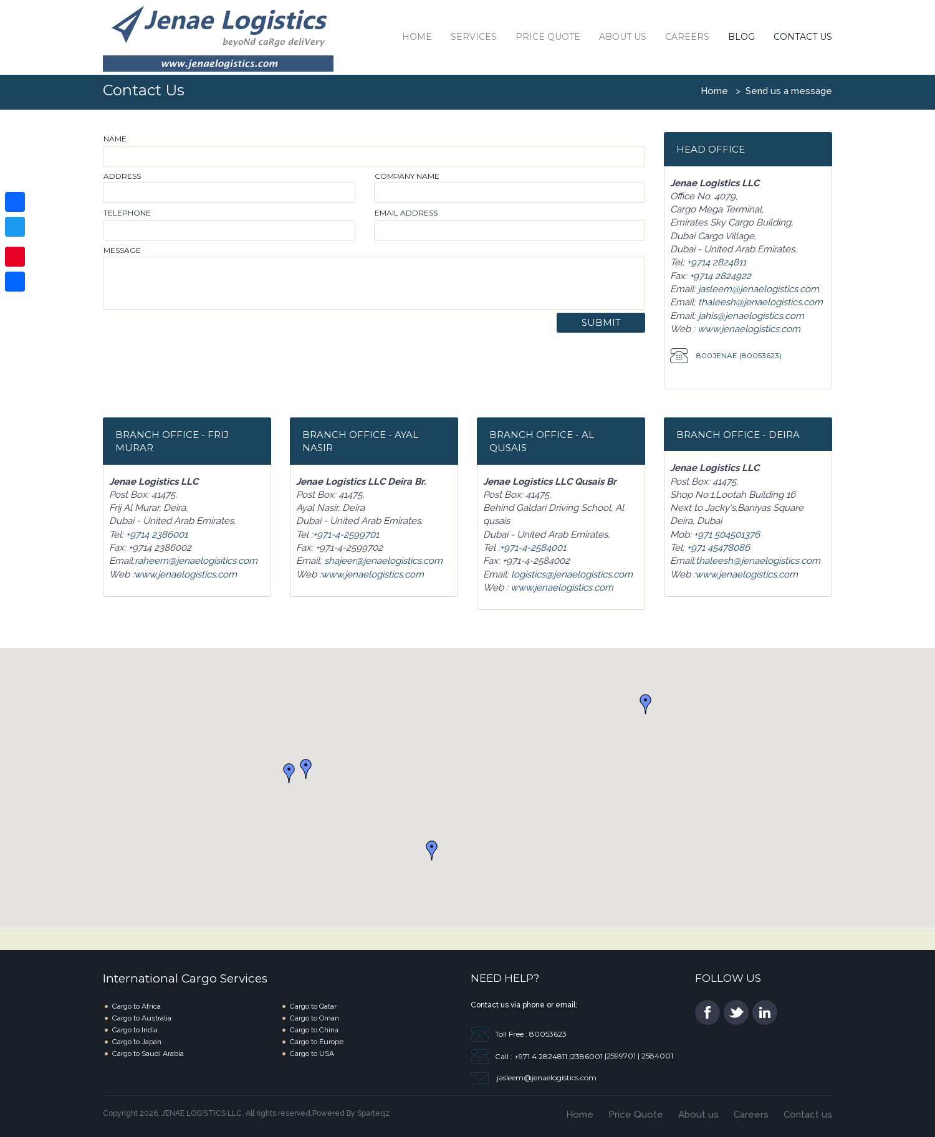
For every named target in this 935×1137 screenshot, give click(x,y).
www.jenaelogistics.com (747, 329)
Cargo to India (135, 1029)
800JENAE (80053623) (738, 355)
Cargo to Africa (136, 1006)
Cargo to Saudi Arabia (148, 1053)
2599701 (622, 1055)
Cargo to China (314, 1029)
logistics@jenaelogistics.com (571, 574)
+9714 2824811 (716, 262)
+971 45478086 (718, 547)
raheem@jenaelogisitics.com (196, 560)
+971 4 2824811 (541, 1055)
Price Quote (547, 36)
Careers (687, 36)
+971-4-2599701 (346, 534)
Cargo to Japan (136, 1041)
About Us (622, 36)
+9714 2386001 (157, 534)
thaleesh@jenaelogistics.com (759, 302)
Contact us (808, 1114)
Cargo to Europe (316, 1041)
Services (474, 36)
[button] (306, 769)
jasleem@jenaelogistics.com (758, 289)
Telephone (127, 212)
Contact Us (803, 36)
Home (417, 36)
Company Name (407, 176)
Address (122, 176)
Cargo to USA (312, 1053)
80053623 (547, 1033)
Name (115, 138)
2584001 (656, 1055)
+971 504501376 (727, 534)
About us (698, 1114)
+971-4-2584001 (533, 547)
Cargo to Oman (314, 1018)
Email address (406, 212)
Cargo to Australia (141, 1018)
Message (122, 250)
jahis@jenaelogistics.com (750, 315)
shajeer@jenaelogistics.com (383, 560)
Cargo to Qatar (313, 1006)
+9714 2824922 (720, 276)
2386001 (587, 1055)
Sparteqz (373, 1113)
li (764, 1012)
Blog (741, 36)
